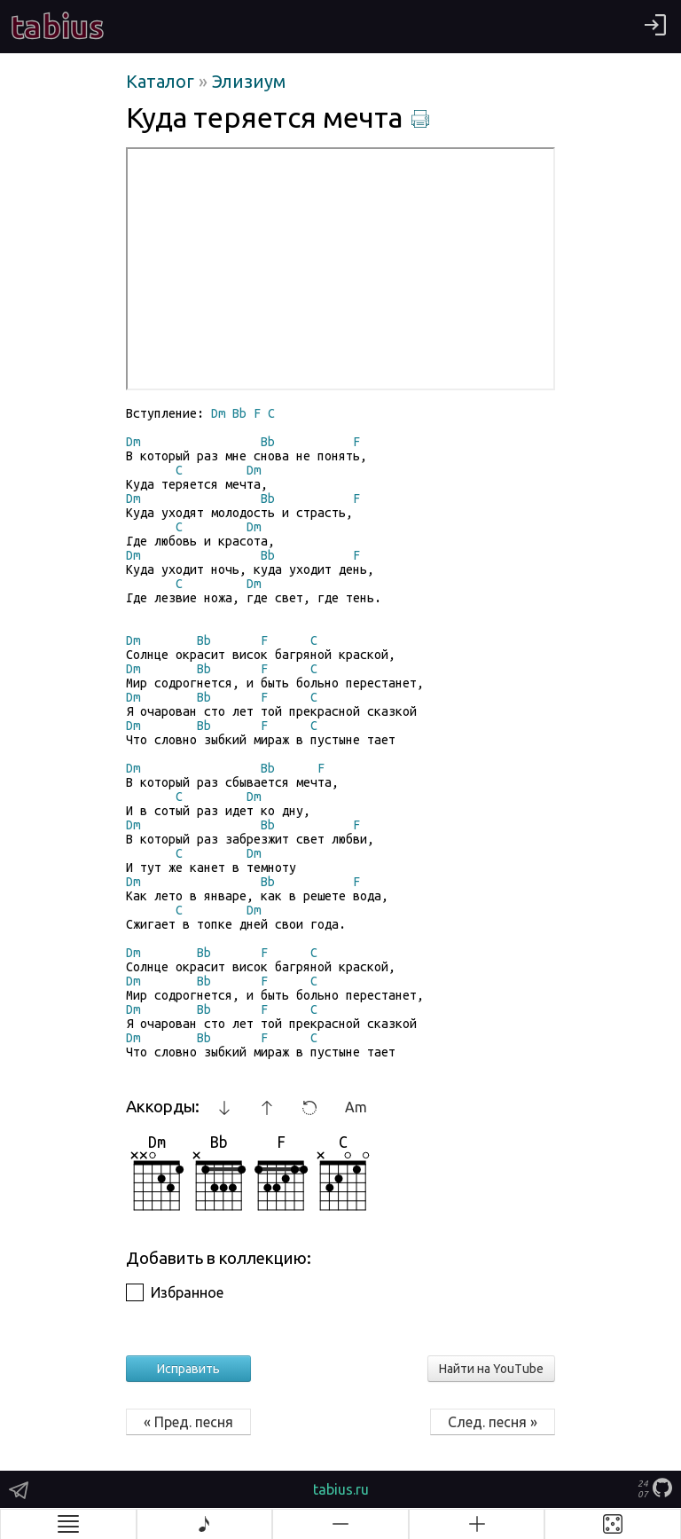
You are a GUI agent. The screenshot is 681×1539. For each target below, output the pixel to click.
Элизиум (249, 81)
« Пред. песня (188, 1422)
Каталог (162, 81)
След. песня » (492, 1422)
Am (356, 1107)
